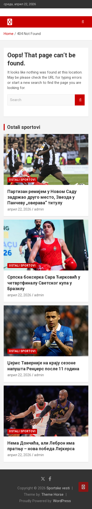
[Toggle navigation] (10, 22)
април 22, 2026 (19, 209)
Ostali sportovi (23, 127)
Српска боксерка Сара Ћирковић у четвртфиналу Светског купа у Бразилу (43, 282)
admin (39, 209)
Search (80, 99)
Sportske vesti (58, 488)
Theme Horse (52, 494)
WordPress (62, 501)
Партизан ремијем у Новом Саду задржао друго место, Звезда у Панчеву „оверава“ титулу (42, 197)
